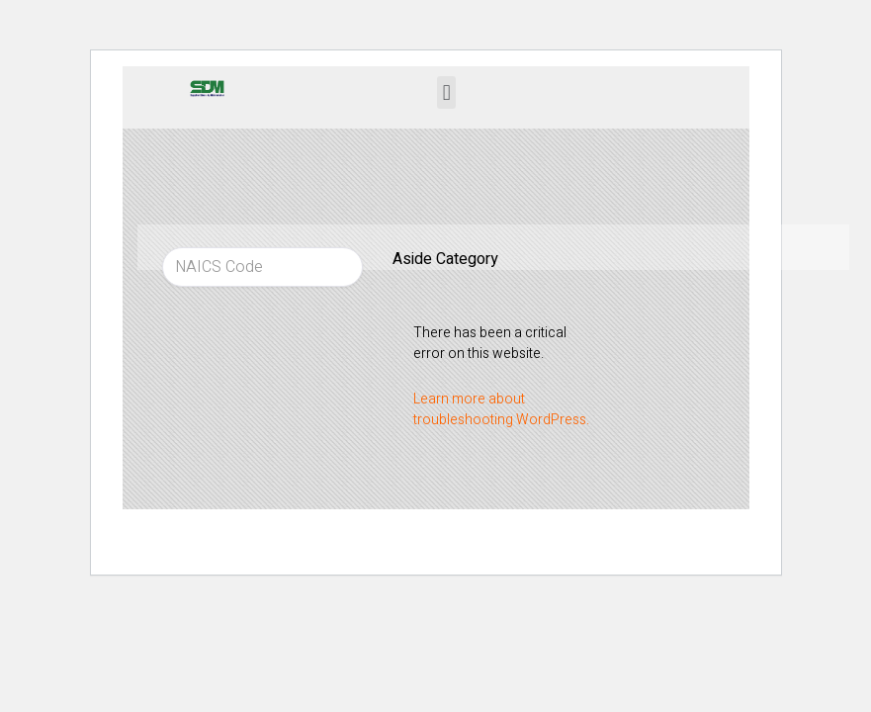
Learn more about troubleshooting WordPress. (501, 409)
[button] (446, 92)
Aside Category (445, 259)
